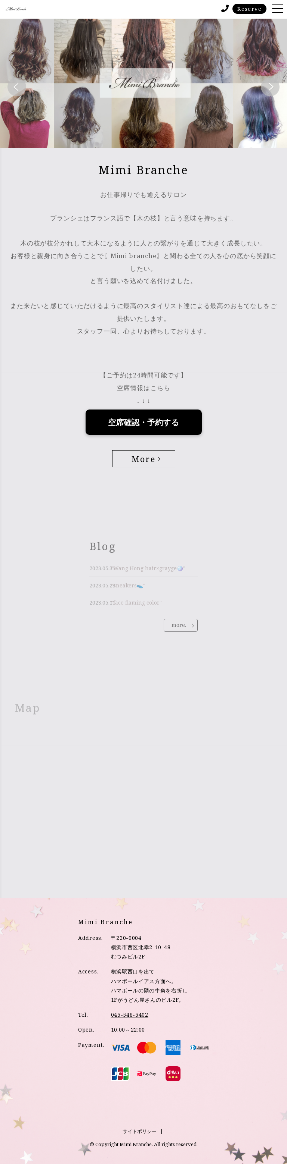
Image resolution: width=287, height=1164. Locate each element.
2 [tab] (143, 138)
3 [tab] (154, 138)
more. (179, 624)
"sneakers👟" (128, 585)
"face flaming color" (136, 602)
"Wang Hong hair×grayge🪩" (148, 568)
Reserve (249, 8)
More (143, 458)
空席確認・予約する (143, 422)
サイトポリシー (140, 1131)
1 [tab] (132, 138)
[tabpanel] (143, 83)
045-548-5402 (129, 1014)
